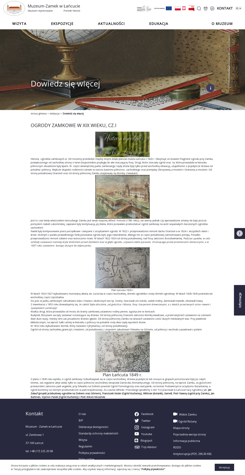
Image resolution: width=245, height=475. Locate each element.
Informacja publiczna (186, 441)
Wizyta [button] (19, 24)
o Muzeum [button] (222, 24)
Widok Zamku (185, 414)
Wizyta (83, 440)
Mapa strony (181, 428)
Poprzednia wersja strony (189, 434)
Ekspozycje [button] (62, 24)
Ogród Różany (185, 421)
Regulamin (85, 446)
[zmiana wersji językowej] (238, 8)
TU (159, 389)
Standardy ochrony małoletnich (98, 433)
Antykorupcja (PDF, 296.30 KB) (192, 454)
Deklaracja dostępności (93, 427)
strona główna (39, 113)
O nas (82, 414)
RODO (177, 447)
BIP (81, 420)
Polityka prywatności (92, 453)
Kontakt (225, 8)
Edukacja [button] (158, 24)
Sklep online (86, 459)
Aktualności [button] (111, 24)
